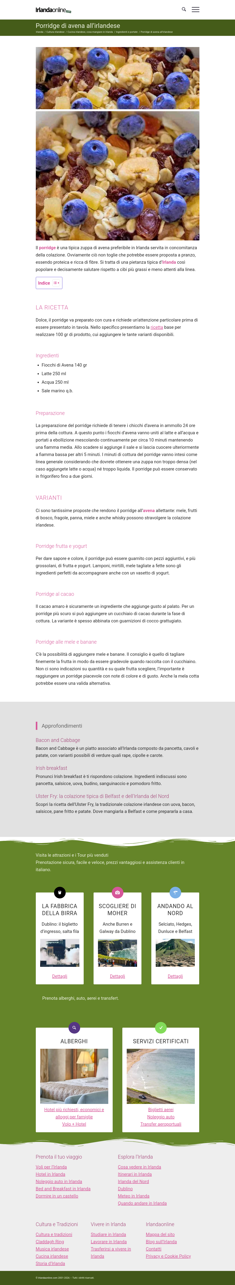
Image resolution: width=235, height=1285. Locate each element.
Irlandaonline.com (48, 1277)
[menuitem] (184, 9)
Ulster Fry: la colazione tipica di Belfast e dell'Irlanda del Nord (102, 796)
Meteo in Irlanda (134, 1196)
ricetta (157, 327)
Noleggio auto (161, 1117)
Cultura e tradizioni (54, 1234)
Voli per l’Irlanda (51, 1167)
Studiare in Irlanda (108, 1234)
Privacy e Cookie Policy (168, 1256)
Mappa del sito (160, 1234)
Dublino (125, 1188)
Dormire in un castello (57, 1196)
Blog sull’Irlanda (161, 1241)
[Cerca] (184, 9)
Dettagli (59, 976)
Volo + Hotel (74, 1124)
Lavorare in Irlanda (109, 1241)
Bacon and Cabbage (58, 740)
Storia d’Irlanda (50, 1263)
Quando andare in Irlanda (142, 1203)
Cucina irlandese (52, 1256)
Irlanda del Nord (133, 1181)
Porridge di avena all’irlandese (78, 25)
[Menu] (194, 9)
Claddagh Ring (50, 1241)
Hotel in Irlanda (50, 1174)
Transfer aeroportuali (160, 1124)
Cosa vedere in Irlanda (139, 1167)
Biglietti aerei (161, 1109)
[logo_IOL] (53, 9)
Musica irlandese (52, 1249)
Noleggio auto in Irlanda (59, 1181)
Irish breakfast (51, 768)
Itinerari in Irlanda (135, 1174)
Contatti (153, 1249)
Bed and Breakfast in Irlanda (63, 1188)
